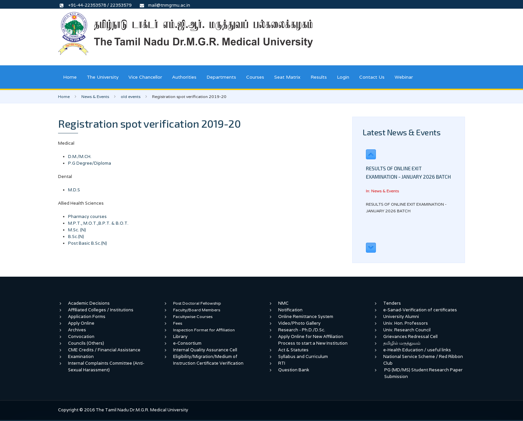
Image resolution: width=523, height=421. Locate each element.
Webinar (404, 77)
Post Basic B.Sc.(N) (87, 243)
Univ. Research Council (407, 330)
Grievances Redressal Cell (410, 336)
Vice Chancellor (145, 77)
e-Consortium (187, 343)
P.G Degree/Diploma (89, 163)
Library (180, 336)
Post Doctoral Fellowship (197, 303)
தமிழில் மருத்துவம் (401, 343)
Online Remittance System (305, 316)
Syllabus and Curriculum (303, 356)
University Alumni (401, 316)
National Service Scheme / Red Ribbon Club (423, 360)
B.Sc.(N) (76, 236)
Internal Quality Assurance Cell (205, 350)
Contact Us (372, 77)
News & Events (95, 96)
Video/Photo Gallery (299, 323)
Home (70, 77)
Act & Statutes (293, 350)
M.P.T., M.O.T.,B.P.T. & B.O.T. (98, 223)
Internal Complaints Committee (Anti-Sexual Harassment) (106, 366)
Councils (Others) (86, 343)
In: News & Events (382, 190)
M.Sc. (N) (77, 230)
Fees (177, 323)
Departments (221, 77)
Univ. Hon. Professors (405, 323)
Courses (255, 77)
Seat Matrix (287, 77)
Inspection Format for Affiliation (204, 329)
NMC (283, 303)
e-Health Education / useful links (417, 350)
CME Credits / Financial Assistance (104, 350)
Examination (81, 356)
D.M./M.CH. (79, 156)
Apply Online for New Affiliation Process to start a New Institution (313, 340)
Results (319, 77)
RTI (281, 363)
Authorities (184, 77)
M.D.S (74, 190)
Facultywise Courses (192, 316)
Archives (77, 330)
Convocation (81, 336)
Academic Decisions (89, 303)
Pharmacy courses (87, 216)
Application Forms (86, 316)
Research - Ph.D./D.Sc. (301, 330)
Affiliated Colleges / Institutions (100, 310)
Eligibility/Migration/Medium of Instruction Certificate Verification (208, 360)
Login (343, 77)
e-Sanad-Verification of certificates (420, 310)
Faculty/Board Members (196, 309)
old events (130, 96)
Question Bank (293, 370)
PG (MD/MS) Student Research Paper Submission (423, 373)
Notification (290, 310)
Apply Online (81, 323)
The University (102, 77)
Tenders (392, 303)
